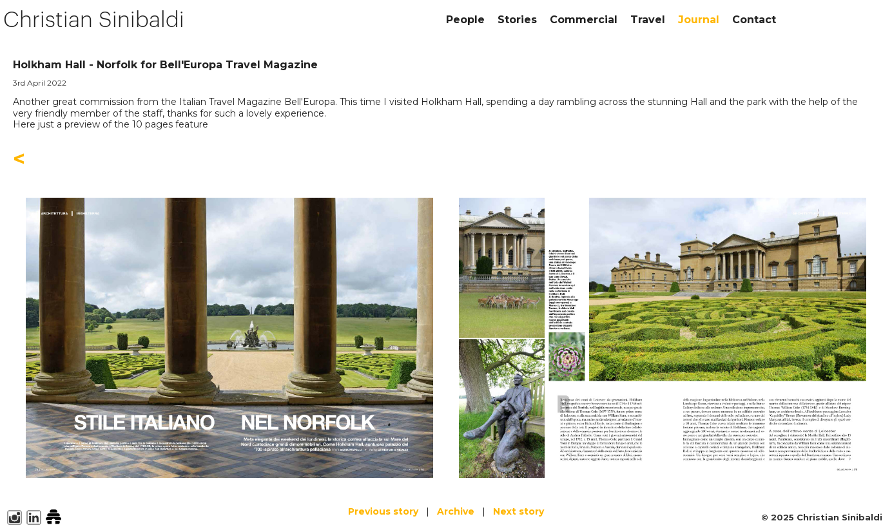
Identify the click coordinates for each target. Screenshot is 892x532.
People (465, 20)
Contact (754, 20)
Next (518, 511)
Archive (455, 511)
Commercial (583, 20)
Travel (647, 20)
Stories (517, 20)
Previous (383, 511)
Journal (698, 20)
